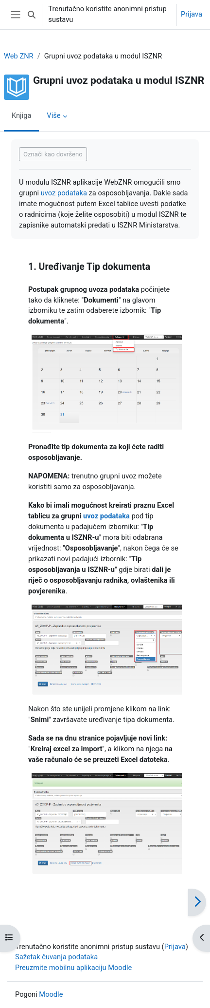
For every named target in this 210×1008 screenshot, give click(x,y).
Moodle (51, 994)
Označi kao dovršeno (53, 154)
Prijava (191, 14)
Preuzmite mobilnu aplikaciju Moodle (73, 967)
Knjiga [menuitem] (21, 115)
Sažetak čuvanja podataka (56, 956)
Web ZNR (19, 56)
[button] (31, 14)
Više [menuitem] (53, 115)
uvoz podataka (64, 193)
